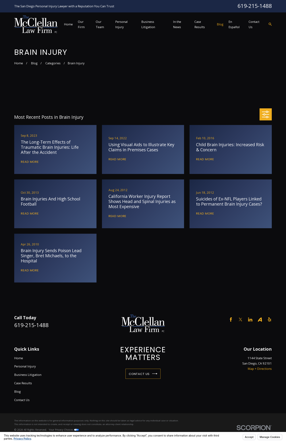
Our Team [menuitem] (100, 24)
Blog (17, 391)
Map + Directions (260, 369)
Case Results (23, 383)
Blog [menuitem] (220, 24)
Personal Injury (25, 366)
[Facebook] (231, 319)
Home (18, 358)
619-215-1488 (254, 6)
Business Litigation (27, 375)
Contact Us (143, 373)
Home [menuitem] (68, 24)
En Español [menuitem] (234, 24)
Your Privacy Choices (64, 429)
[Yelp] (269, 319)
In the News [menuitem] (177, 24)
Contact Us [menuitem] (254, 24)
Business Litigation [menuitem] (148, 24)
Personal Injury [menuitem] (121, 24)
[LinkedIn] (250, 319)
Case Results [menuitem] (199, 24)
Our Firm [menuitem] (81, 24)
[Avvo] (260, 319)
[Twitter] (240, 319)
